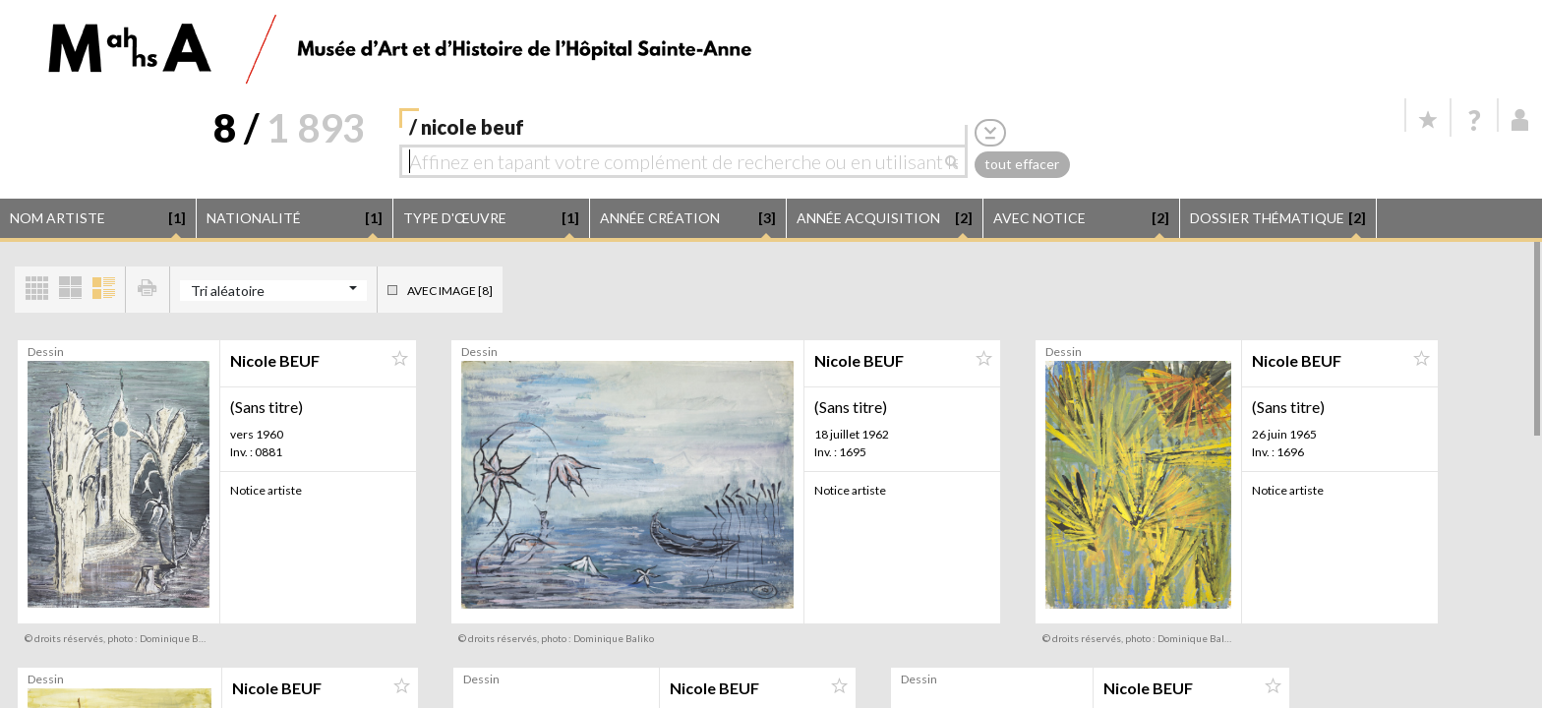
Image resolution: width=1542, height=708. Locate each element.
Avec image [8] (450, 290)
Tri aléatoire (228, 290)
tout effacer (1021, 163)
